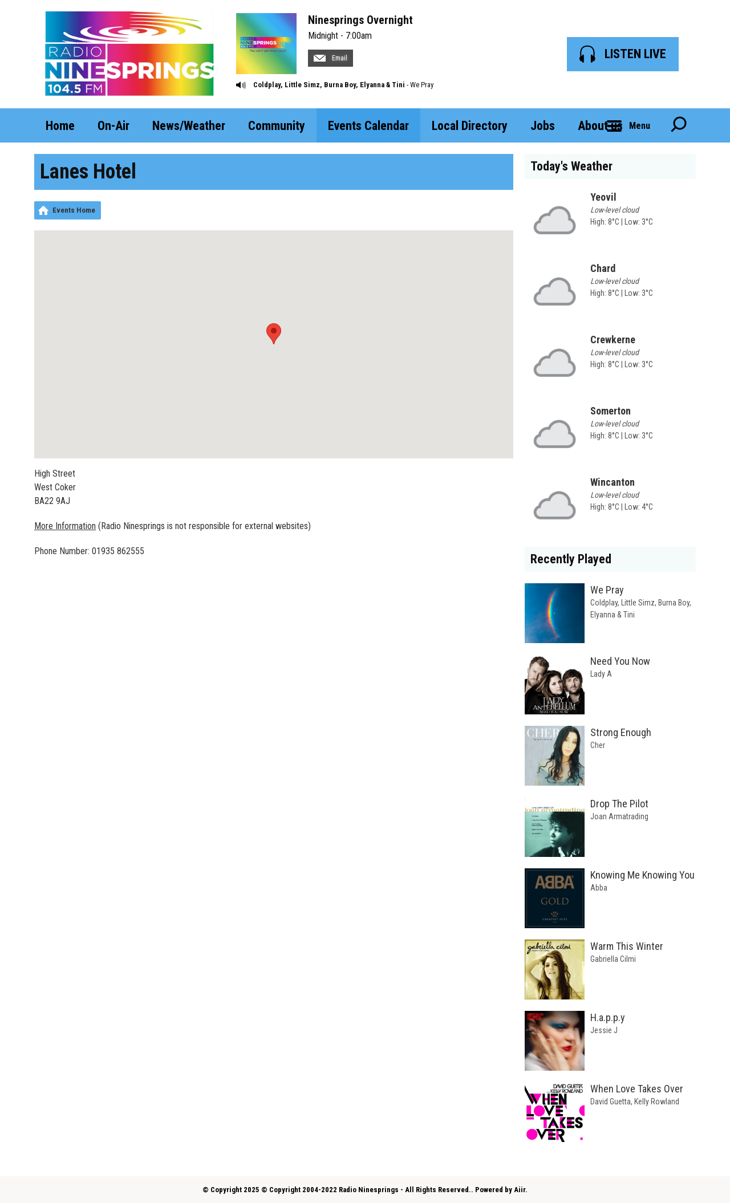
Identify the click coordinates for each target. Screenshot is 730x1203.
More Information (65, 526)
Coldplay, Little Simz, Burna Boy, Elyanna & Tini (329, 84)
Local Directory (470, 126)
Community (276, 126)
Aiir (519, 1189)
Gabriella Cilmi (613, 959)
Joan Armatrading (619, 816)
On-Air (113, 126)
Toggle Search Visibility (679, 125)
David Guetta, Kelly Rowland (634, 1101)
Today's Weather (571, 166)
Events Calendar (368, 126)
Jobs (542, 126)
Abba (598, 887)
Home (60, 126)
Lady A (601, 673)
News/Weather (188, 126)
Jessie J (604, 1030)
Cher (597, 745)
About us (600, 126)
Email (330, 58)
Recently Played (570, 559)
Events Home (73, 210)
